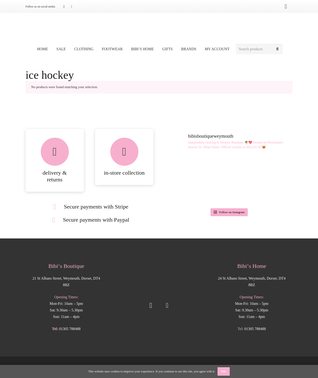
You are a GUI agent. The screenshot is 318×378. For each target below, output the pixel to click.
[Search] (277, 49)
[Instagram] (64, 6)
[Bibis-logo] (159, 28)
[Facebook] (71, 6)
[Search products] (259, 49)
